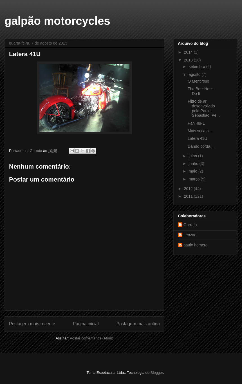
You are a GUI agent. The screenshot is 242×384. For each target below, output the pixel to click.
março (195, 179)
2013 (189, 60)
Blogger (157, 372)
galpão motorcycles (57, 21)
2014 (189, 52)
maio (193, 171)
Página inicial (86, 323)
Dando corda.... (201, 146)
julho (193, 156)
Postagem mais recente (32, 323)
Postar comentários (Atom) (91, 338)
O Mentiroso (198, 81)
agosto (195, 74)
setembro (197, 66)
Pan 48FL (196, 123)
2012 (189, 188)
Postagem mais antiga (138, 323)
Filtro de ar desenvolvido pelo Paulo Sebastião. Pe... (204, 108)
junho (194, 163)
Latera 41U (197, 138)
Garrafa (190, 224)
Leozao (189, 235)
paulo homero (195, 245)
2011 (189, 196)
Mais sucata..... (201, 131)
